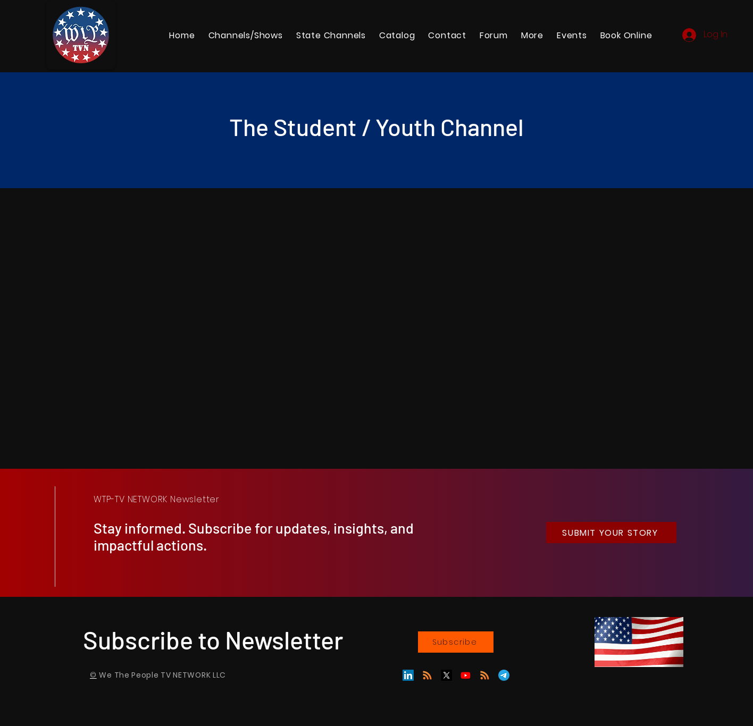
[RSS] (484, 675)
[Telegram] (503, 675)
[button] (331, 35)
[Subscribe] (455, 642)
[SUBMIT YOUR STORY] (611, 532)
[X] (446, 675)
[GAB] (427, 675)
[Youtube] (465, 675)
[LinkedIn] (408, 675)
